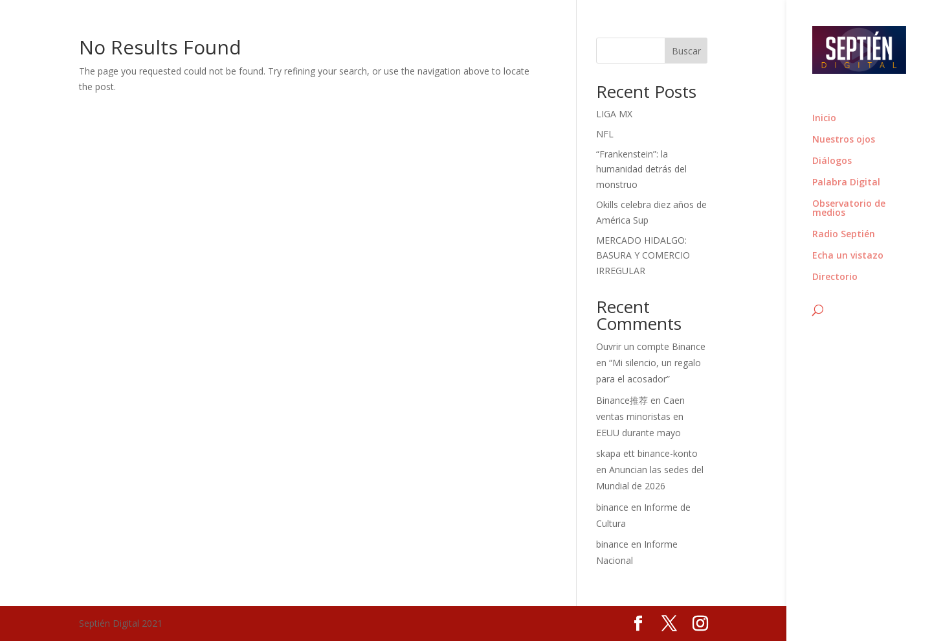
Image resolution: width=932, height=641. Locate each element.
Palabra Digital (846, 183)
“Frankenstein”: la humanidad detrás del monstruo (641, 169)
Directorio (835, 277)
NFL (605, 134)
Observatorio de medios (848, 208)
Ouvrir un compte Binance (650, 346)
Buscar (686, 51)
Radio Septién (843, 234)
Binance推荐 (622, 400)
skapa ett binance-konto (647, 453)
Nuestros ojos (843, 140)
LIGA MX (614, 114)
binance (612, 507)
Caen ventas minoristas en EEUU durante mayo (640, 416)
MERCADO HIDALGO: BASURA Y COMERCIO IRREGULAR (643, 255)
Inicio (824, 118)
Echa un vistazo (847, 256)
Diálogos (832, 161)
